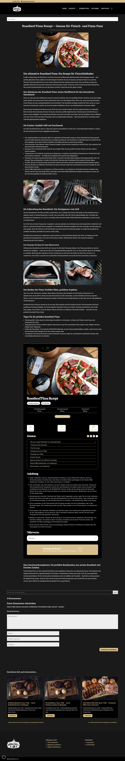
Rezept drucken (33, 403)
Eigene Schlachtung (53, 747)
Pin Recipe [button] (45, 403)
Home (64, 8)
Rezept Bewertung (13, 611)
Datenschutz (90, 745)
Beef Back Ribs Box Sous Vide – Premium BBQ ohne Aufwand (99, 704)
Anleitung (61, 428)
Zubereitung (84, 8)
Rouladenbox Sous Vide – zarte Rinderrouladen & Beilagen (57, 704)
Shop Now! (105, 8)
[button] (95, 442)
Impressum (90, 742)
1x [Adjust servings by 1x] (88, 436)
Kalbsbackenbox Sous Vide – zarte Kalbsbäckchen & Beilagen (21, 704)
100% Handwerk (52, 742)
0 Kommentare (71, 30)
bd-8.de (17, 759)
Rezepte (72, 8)
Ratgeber (95, 8)
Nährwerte (94, 428)
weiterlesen (12, 715)
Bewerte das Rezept (49, 551)
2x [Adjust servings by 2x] (91, 436)
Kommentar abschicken (109, 650)
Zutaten (30, 428)
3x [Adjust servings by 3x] (94, 436)
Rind (63, 30)
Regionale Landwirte (54, 745)
